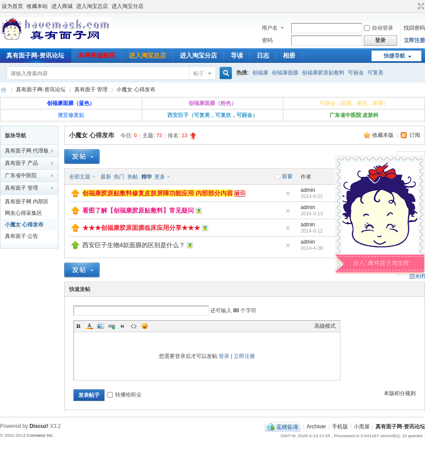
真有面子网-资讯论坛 (3, 89)
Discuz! (39, 426)
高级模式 (325, 326)
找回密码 (414, 28)
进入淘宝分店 (127, 6)
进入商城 (62, 6)
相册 (289, 55)
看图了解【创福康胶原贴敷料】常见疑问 (138, 210)
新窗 (287, 176)
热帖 (133, 177)
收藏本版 (383, 135)
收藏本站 (37, 6)
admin (308, 190)
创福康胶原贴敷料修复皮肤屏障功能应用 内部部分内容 (157, 193)
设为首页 (12, 6)
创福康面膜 (285, 73)
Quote (122, 326)
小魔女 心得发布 (135, 89)
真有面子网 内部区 (27, 201)
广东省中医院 (21, 175)
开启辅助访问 (412, 6)
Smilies (144, 326)
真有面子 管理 (91, 89)
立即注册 (414, 40)
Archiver (316, 426)
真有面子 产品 (21, 163)
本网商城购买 (96, 55)
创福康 (260, 73)
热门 (119, 177)
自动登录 (378, 28)
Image (100, 326)
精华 (146, 177)
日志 (263, 55)
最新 (105, 177)
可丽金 (356, 73)
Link (111, 326)
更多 (160, 177)
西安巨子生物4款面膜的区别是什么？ (133, 244)
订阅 (415, 135)
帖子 (198, 73)
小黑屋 (362, 426)
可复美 (375, 73)
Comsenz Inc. (40, 435)
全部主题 (79, 177)
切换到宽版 (420, 6)
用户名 (270, 28)
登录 (224, 356)
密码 (267, 40)
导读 (237, 55)
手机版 (340, 426)
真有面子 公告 (21, 236)
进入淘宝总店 (92, 6)
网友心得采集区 (23, 213)
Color (89, 326)
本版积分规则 (400, 393)
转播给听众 (124, 395)
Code (133, 326)
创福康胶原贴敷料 (323, 73)
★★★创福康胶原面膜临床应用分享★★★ (141, 227)
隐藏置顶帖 (287, 193)
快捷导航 (394, 56)
